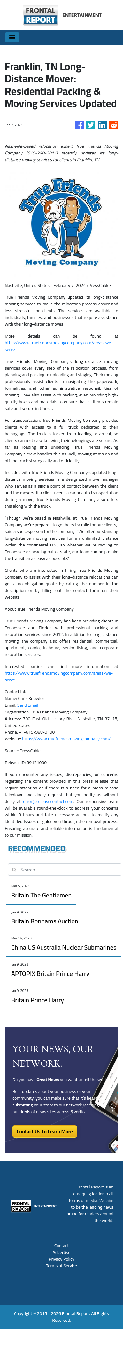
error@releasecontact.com (48, 801)
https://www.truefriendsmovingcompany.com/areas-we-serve (59, 346)
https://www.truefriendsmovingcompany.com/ (66, 739)
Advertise (62, 1252)
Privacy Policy (61, 1259)
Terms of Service (61, 1266)
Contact (61, 1245)
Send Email (27, 705)
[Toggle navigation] (12, 37)
